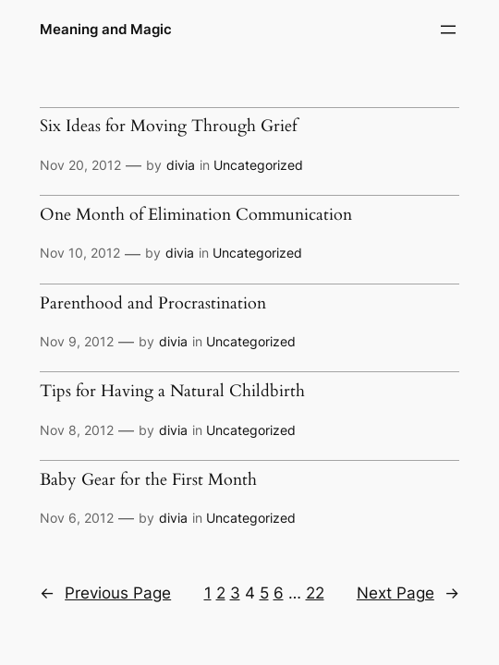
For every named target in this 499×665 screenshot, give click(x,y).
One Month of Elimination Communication (196, 215)
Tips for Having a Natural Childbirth (172, 391)
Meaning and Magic (106, 29)
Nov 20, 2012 (80, 165)
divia (180, 165)
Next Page (408, 593)
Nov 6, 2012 (77, 518)
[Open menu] (448, 29)
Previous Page (105, 593)
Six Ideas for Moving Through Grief (168, 126)
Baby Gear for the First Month (148, 480)
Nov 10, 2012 (80, 252)
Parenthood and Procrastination (153, 303)
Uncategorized (258, 165)
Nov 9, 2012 (77, 341)
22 (315, 593)
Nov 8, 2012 (77, 430)
